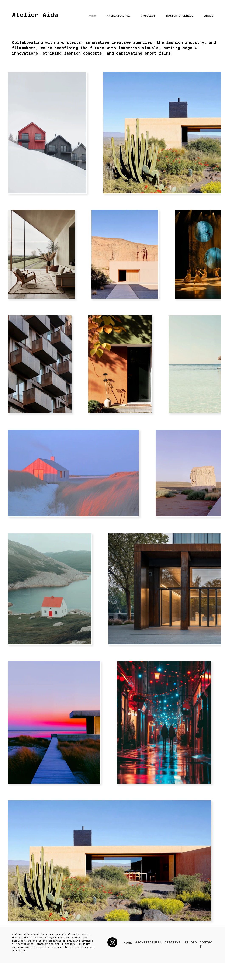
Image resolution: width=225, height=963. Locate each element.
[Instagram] (112, 942)
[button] (115, 16)
